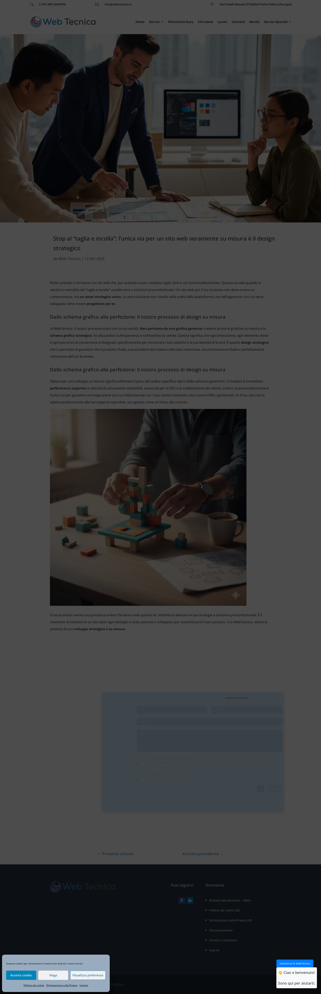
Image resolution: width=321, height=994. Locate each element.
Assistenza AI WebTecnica (294, 963)
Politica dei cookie (34, 985)
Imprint (83, 985)
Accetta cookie (21, 975)
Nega (53, 975)
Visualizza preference (87, 975)
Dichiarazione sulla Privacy (61, 985)
